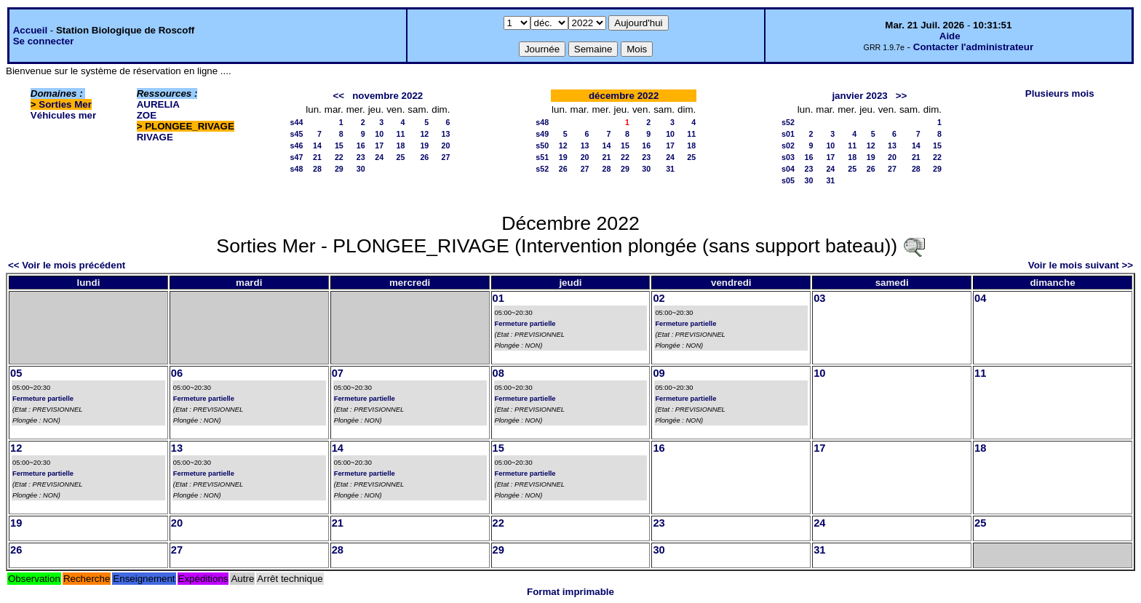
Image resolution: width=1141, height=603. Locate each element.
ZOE (146, 115)
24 (379, 157)
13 (446, 133)
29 (339, 168)
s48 (296, 168)
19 (424, 145)
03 (819, 298)
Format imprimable (570, 591)
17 (379, 145)
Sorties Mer (65, 104)
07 (337, 373)
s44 (296, 122)
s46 (296, 145)
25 (401, 157)
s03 (788, 157)
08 (498, 373)
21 (317, 157)
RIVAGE (155, 137)
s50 (542, 145)
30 (361, 168)
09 (658, 373)
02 (658, 298)
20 (446, 145)
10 (379, 133)
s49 (542, 133)
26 (424, 157)
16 (361, 145)
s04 (788, 168)
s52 (542, 168)
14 (317, 145)
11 (401, 133)
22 (339, 157)
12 (424, 133)
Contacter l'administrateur (973, 46)
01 (498, 298)
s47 (296, 157)
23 (361, 157)
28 (317, 168)
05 (16, 373)
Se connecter (43, 41)
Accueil (30, 30)
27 (446, 157)
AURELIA (158, 104)
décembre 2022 (624, 95)
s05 (788, 180)
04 (980, 298)
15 (339, 145)
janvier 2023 (859, 95)
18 (401, 145)
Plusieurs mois (1059, 93)
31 (670, 168)
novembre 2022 (387, 95)
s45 (296, 133)
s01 (788, 133)
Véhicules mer (63, 115)
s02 (788, 145)
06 (177, 373)
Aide (950, 36)
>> (901, 95)
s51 (542, 157)
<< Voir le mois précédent (66, 265)
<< (339, 95)
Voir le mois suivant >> (1080, 265)
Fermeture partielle (525, 323)
